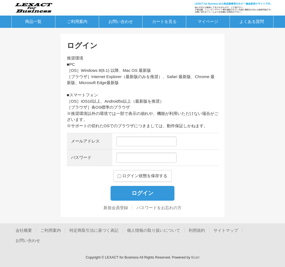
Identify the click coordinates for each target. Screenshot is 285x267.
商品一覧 (33, 21)
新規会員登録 (115, 207)
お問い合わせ (120, 21)
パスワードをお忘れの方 (159, 207)
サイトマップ (225, 230)
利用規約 (197, 230)
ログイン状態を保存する (142, 175)
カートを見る (164, 21)
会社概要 (24, 230)
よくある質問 (251, 21)
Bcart (195, 257)
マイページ (208, 21)
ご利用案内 (77, 21)
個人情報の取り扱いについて (153, 230)
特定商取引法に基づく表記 (93, 230)
